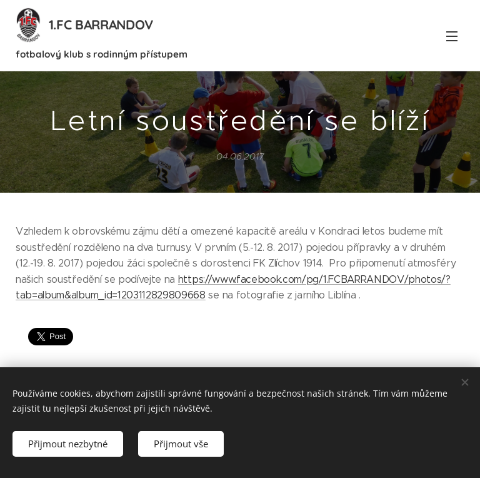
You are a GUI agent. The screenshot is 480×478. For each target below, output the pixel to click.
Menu (452, 36)
